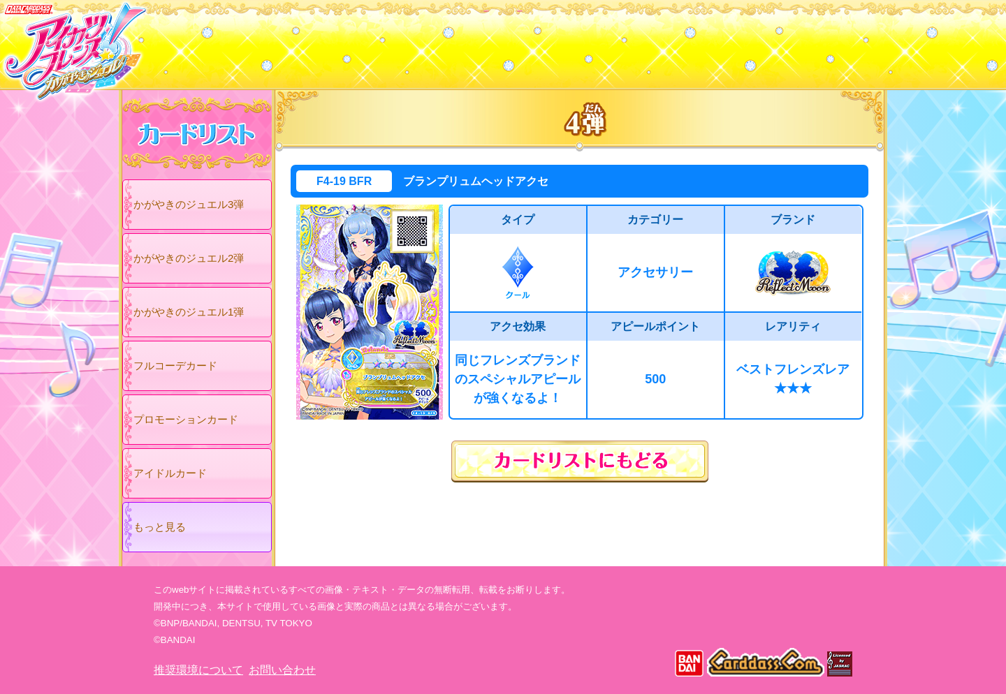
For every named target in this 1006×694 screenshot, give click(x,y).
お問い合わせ (282, 670)
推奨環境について (198, 670)
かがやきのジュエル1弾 (188, 312)
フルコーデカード (175, 365)
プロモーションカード (185, 419)
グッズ (592, 41)
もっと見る (159, 527)
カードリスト (414, 41)
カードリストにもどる (579, 461)
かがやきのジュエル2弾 (188, 258)
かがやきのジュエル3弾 (188, 204)
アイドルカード (170, 473)
